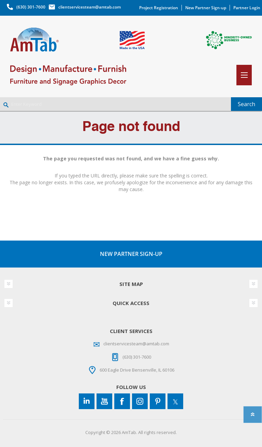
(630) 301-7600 (30, 7)
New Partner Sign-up (205, 8)
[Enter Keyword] (115, 104)
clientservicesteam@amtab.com (89, 7)
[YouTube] (104, 401)
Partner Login (246, 8)
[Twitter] (175, 401)
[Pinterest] (157, 401)
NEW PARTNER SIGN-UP (131, 254)
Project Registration (158, 8)
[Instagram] (140, 401)
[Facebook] (122, 401)
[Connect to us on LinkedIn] (86, 401)
